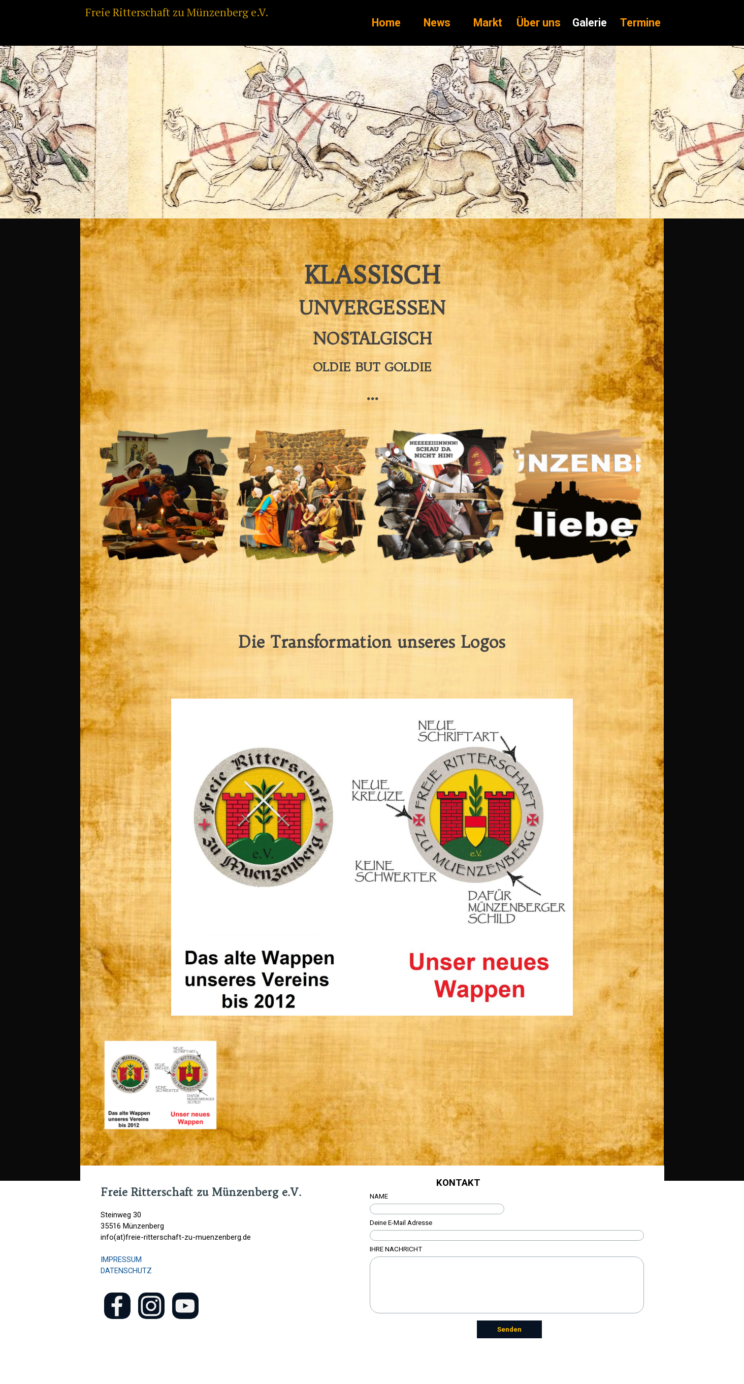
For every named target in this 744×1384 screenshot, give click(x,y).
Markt (487, 22)
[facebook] (117, 1306)
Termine (640, 22)
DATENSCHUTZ (126, 1270)
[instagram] (151, 1306)
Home (386, 22)
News (437, 22)
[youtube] (185, 1306)
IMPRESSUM (121, 1259)
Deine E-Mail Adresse (401, 1222)
